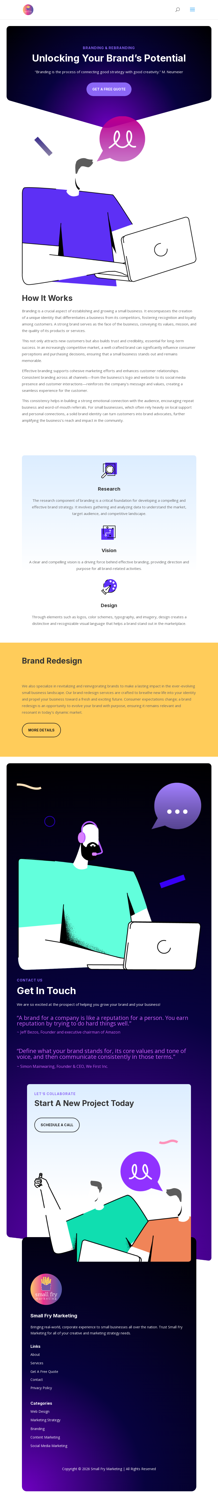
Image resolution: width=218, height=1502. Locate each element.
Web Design (39, 1411)
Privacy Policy (41, 1387)
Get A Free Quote (109, 89)
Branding (37, 1428)
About (35, 1354)
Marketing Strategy (45, 1420)
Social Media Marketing (48, 1445)
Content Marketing (45, 1437)
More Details (41, 730)
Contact (36, 1379)
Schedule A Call (57, 1125)
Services (36, 1363)
